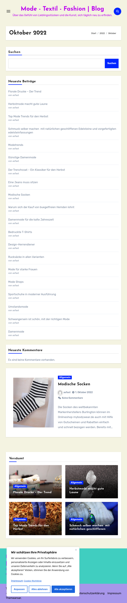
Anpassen (19, 589)
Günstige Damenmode (22, 157)
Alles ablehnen (39, 589)
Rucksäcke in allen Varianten (26, 257)
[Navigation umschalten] (8, 11)
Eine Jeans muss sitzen (23, 182)
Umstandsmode (18, 306)
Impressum (114, 593)
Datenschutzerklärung (91, 593)
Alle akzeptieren (63, 589)
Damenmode (16, 331)
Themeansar (13, 598)
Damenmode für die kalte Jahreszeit (31, 219)
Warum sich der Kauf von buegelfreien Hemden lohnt (41, 207)
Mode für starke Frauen (22, 269)
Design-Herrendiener (21, 244)
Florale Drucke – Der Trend (24, 91)
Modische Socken (19, 194)
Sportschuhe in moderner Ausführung (32, 294)
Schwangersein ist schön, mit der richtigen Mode (39, 319)
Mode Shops (16, 281)
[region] (43, 571)
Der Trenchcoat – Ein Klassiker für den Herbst (36, 169)
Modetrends (15, 145)
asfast (64, 392)
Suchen (14, 52)
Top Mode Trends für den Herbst (28, 116)
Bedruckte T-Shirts (20, 232)
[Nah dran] (76, 550)
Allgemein (64, 377)
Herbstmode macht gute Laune (28, 104)
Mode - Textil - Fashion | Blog (62, 9)
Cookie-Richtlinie (33, 580)
